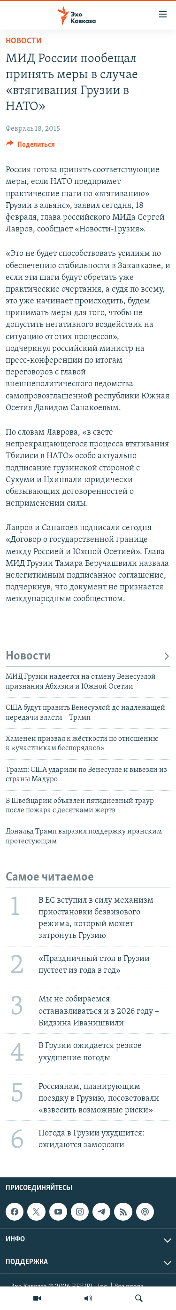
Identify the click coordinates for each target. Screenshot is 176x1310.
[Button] (30, 147)
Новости (24, 41)
